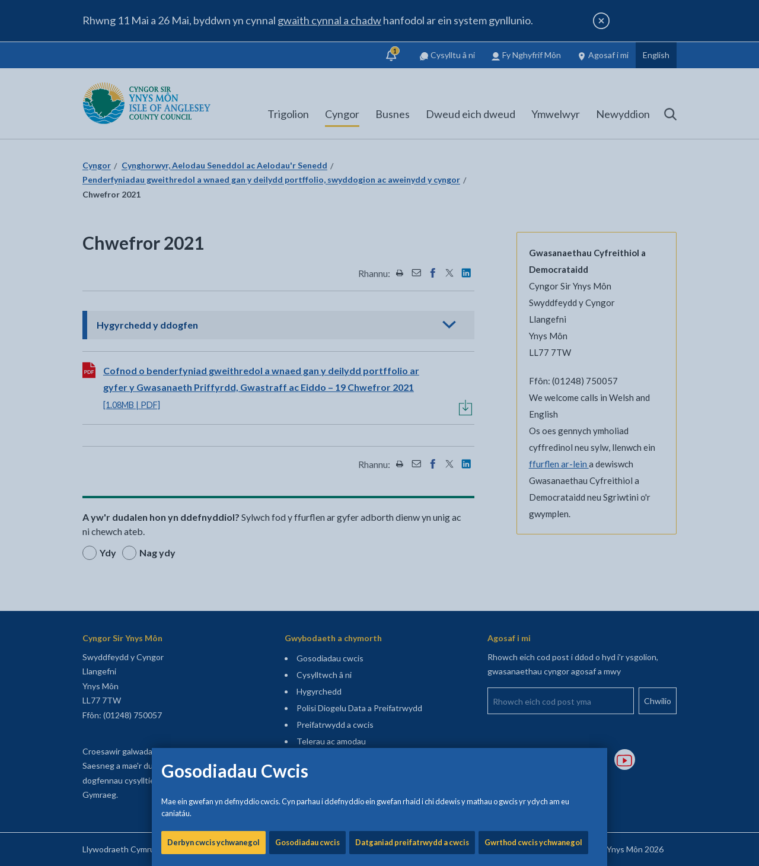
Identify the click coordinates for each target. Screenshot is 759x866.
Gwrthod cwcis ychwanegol (533, 403)
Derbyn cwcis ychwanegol (213, 403)
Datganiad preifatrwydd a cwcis (412, 403)
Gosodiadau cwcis (307, 403)
